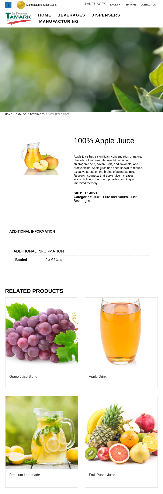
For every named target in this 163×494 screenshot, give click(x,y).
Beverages (82, 201)
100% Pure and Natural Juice (115, 197)
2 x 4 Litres (53, 260)
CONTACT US (148, 4)
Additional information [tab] (32, 231)
